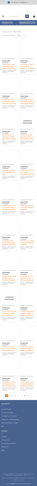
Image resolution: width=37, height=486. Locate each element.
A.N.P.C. (26, 475)
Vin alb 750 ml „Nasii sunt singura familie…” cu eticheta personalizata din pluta (9, 66)
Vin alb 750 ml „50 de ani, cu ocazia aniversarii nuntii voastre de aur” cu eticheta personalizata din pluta (9, 349)
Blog (2, 450)
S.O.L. (30, 475)
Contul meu (5, 440)
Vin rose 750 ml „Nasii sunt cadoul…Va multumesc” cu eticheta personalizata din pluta (27, 66)
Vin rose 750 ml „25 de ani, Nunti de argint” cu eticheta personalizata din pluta (27, 384)
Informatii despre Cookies (9, 423)
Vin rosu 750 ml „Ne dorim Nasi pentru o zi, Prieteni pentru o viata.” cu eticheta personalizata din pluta (27, 137)
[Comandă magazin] (27, 22)
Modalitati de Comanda (9, 416)
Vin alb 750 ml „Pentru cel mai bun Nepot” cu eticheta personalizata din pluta (26, 349)
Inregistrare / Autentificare (19, 2)
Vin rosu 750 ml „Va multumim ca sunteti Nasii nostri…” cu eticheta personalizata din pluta (9, 137)
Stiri (2, 426)
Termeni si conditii (7, 412)
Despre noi (4, 447)
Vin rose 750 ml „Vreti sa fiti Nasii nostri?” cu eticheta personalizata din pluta (9, 278)
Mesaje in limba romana (8, 58)
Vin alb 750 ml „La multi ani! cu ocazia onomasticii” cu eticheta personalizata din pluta (27, 172)
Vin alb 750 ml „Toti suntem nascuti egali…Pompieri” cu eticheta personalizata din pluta (9, 243)
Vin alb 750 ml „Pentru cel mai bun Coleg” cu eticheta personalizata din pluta (8, 207)
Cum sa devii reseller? (8, 443)
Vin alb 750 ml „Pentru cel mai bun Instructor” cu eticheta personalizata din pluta (27, 207)
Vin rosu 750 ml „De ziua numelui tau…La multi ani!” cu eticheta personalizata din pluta (9, 313)
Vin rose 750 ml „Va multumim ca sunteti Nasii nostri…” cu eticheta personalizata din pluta (9, 102)
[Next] (30, 395)
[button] (3, 16)
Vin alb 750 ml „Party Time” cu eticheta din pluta (8, 172)
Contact (4, 436)
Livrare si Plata (6, 409)
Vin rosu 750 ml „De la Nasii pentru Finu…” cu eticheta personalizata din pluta (26, 278)
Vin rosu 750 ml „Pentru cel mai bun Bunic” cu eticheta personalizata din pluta (27, 313)
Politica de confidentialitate (10, 419)
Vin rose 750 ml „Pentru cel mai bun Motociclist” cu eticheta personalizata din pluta (27, 243)
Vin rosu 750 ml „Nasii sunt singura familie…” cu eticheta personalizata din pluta (27, 102)
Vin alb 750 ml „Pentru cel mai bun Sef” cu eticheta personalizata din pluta (8, 384)
